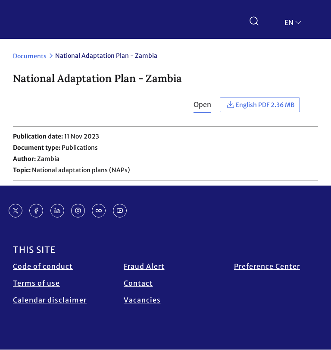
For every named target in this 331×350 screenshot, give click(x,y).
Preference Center (267, 266)
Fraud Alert (144, 266)
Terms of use (36, 283)
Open (202, 104)
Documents (30, 56)
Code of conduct (43, 266)
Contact (138, 283)
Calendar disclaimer (50, 300)
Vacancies (142, 300)
